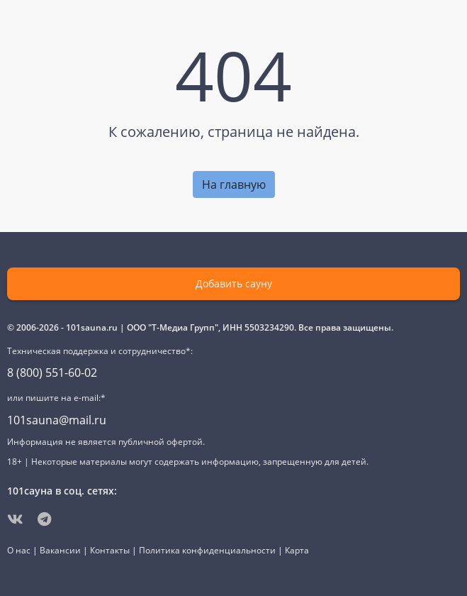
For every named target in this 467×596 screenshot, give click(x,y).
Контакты (110, 550)
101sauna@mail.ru (56, 420)
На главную (234, 184)
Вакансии (60, 550)
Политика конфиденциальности (207, 550)
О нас (18, 550)
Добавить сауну (234, 283)
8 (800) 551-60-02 (52, 372)
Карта (297, 550)
